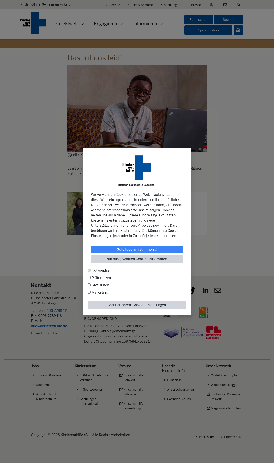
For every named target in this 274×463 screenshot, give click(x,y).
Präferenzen (101, 278)
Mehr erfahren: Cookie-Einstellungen (137, 305)
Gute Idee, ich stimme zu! (137, 249)
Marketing (100, 292)
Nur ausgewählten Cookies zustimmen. (137, 259)
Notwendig (100, 270)
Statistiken (100, 285)
